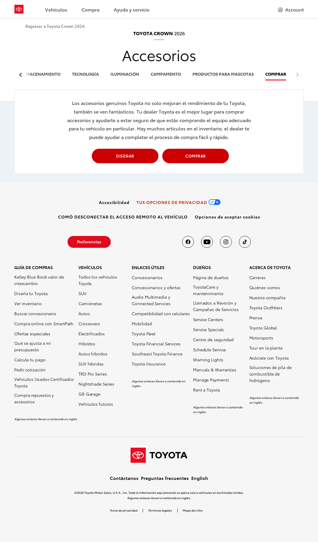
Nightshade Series (96, 384)
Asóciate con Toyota (269, 358)
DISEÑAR (125, 155)
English (199, 478)
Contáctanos (124, 478)
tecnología (85, 74)
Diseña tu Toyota (30, 293)
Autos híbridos (92, 354)
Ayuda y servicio (132, 9)
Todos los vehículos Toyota (97, 280)
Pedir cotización (29, 370)
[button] (227, 217)
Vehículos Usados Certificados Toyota (44, 382)
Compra (90, 9)
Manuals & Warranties (214, 370)
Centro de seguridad (213, 339)
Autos (84, 313)
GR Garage (89, 394)
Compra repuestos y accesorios (34, 398)
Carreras (257, 277)
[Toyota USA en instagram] (226, 242)
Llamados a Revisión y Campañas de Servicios (216, 306)
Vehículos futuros (95, 404)
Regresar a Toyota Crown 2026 (55, 26)
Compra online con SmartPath (43, 323)
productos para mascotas (223, 74)
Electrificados (91, 333)
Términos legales (160, 510)
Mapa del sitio (193, 510)
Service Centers (208, 319)
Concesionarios (147, 277)
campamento (166, 74)
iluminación (124, 74)
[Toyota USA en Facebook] (188, 242)
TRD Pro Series (92, 374)
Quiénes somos (264, 287)
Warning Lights (208, 360)
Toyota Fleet (143, 333)
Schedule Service (209, 349)
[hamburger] (291, 9)
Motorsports (261, 338)
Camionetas (90, 303)
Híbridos (86, 344)
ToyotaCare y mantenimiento (208, 290)
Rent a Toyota (206, 390)
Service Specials (208, 329)
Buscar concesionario (35, 313)
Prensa (255, 318)
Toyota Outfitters (265, 307)
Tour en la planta (265, 348)
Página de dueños (211, 277)
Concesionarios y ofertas (156, 287)
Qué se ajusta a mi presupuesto (32, 346)
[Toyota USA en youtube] (207, 242)
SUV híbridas (91, 364)
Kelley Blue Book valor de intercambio (39, 280)
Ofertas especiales (32, 333)
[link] (114, 202)
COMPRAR (275, 74)
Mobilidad (142, 323)
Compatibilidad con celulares (160, 313)
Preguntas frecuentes (165, 478)
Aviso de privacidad (123, 510)
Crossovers (89, 323)
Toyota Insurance (148, 364)
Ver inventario (28, 303)
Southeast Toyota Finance (157, 354)
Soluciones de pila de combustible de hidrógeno (270, 373)
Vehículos (56, 9)
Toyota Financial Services (156, 344)
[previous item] (22, 74)
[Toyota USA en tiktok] (245, 242)
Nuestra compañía (267, 297)
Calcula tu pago (30, 360)
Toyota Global (263, 328)
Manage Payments (211, 380)
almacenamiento (40, 74)
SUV (82, 293)
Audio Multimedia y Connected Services (151, 300)
